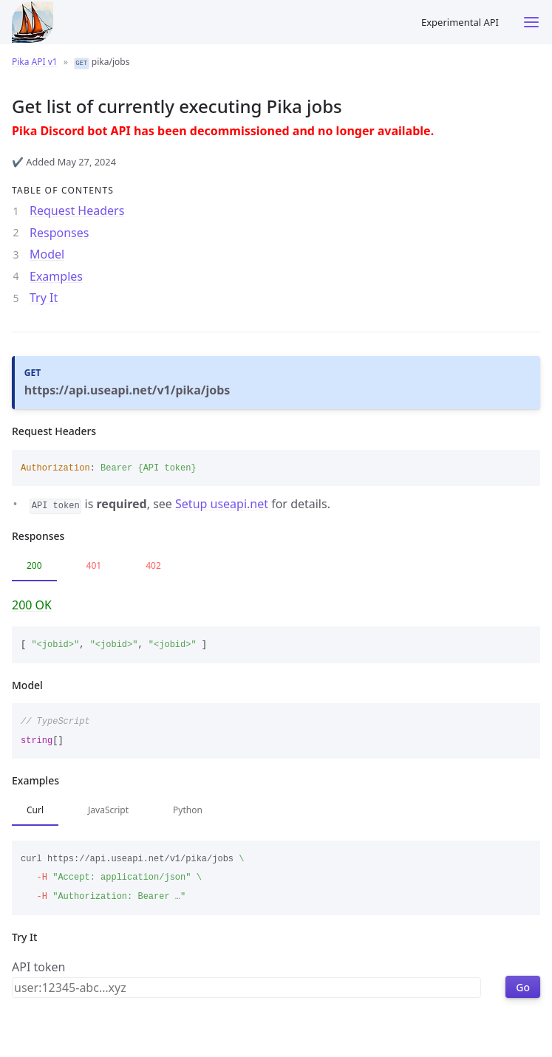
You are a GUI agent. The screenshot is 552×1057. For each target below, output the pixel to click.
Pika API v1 (35, 61)
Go (523, 987)
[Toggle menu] (531, 22)
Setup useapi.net (221, 504)
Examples (56, 276)
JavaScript (108, 810)
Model (47, 254)
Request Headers (77, 210)
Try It (44, 298)
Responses (59, 233)
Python (187, 810)
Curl (35, 810)
